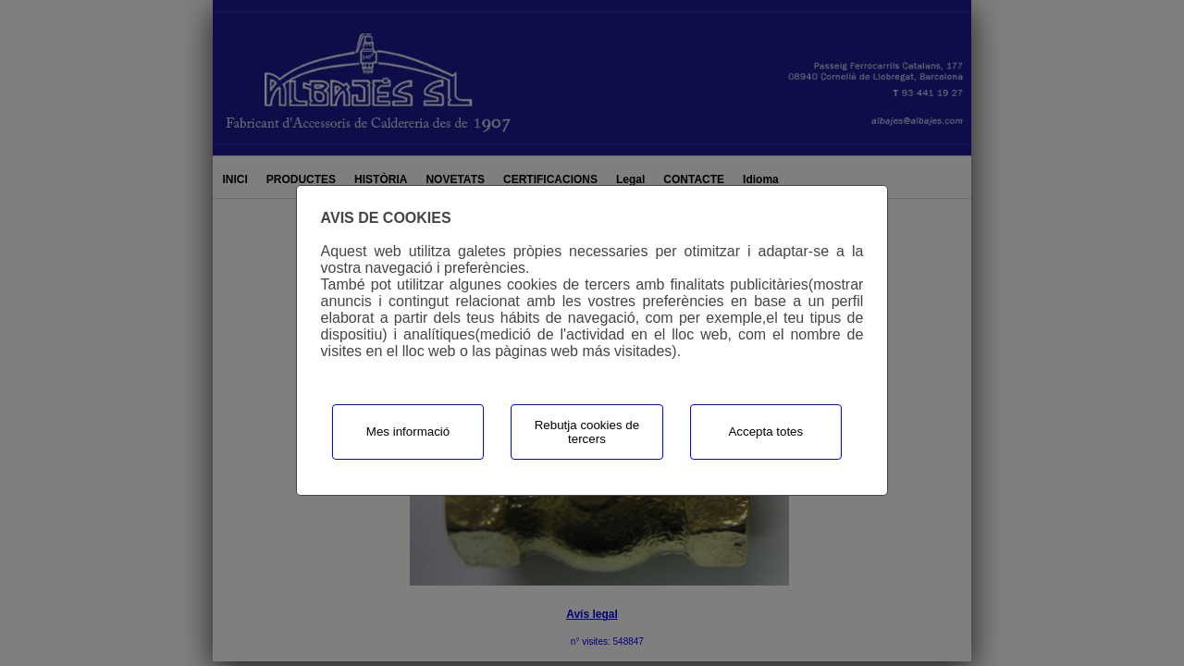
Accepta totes (765, 431)
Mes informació (408, 431)
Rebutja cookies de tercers (587, 432)
